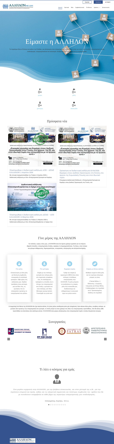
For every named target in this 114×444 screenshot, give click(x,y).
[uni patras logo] (70, 327)
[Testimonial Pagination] (48, 404)
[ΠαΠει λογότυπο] (19, 327)
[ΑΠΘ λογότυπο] (95, 327)
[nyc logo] (44, 327)
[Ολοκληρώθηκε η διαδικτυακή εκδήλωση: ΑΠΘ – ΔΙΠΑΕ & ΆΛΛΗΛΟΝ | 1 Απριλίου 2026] (31, 146)
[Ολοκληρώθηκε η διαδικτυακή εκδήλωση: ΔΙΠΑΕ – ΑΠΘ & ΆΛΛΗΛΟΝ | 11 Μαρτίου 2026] (31, 197)
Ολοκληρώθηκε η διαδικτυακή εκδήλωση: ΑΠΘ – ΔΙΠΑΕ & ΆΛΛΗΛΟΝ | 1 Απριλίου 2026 (32, 171)
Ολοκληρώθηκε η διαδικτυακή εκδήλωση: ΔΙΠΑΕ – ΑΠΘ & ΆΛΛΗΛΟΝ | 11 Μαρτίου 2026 (32, 216)
